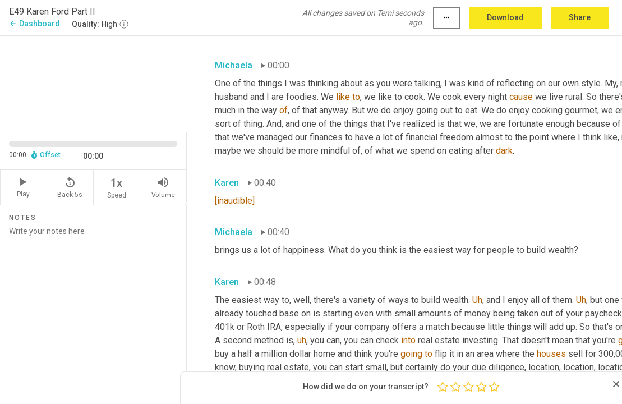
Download (505, 17)
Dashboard (34, 23)
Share (580, 17)
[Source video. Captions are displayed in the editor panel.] (93, 82)
